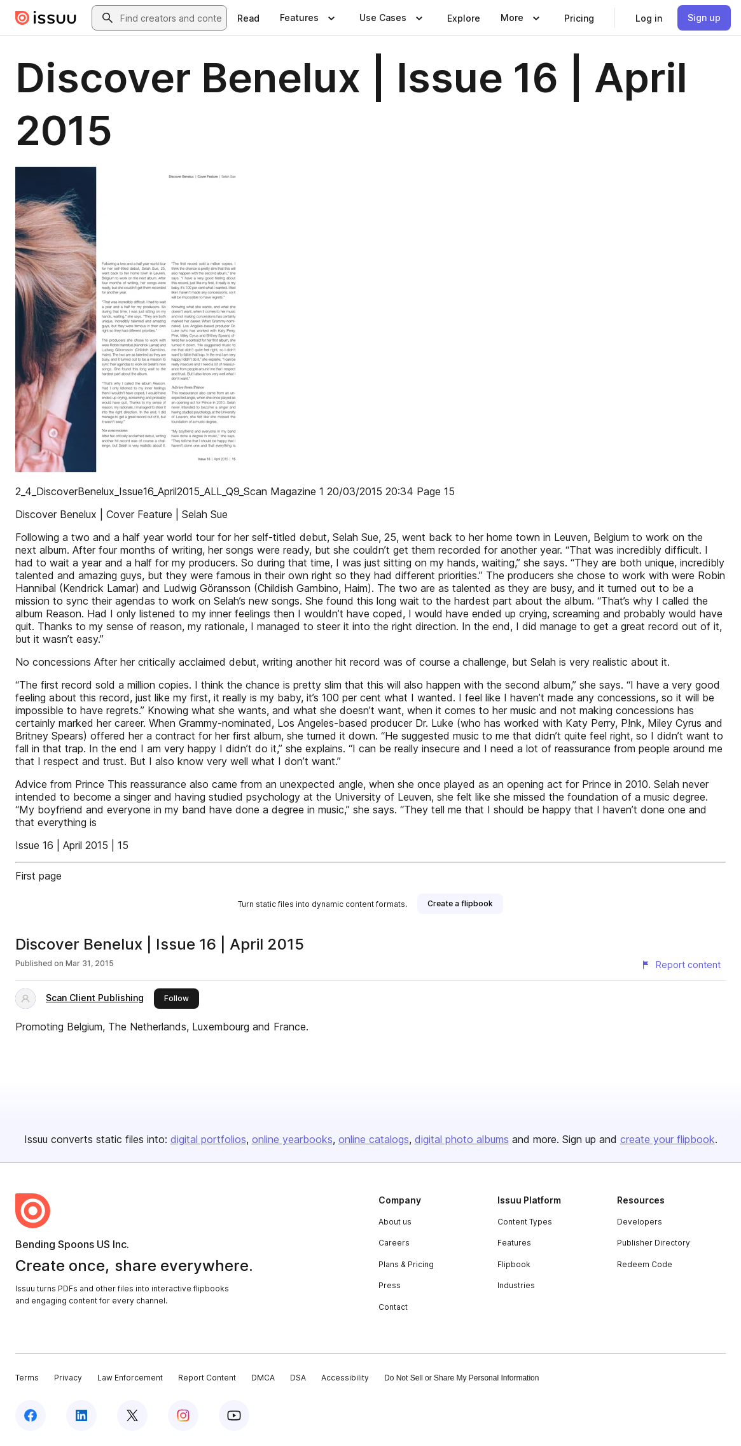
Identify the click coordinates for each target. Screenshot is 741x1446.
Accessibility (345, 1377)
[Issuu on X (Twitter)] (132, 1415)
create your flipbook (667, 1139)
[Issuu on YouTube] (234, 1415)
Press (389, 1285)
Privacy (68, 1377)
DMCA (263, 1377)
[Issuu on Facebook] (30, 1415)
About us (395, 1221)
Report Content (207, 1377)
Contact (393, 1307)
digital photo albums (462, 1139)
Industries (516, 1285)
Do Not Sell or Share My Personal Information (461, 1377)
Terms (27, 1377)
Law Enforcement (130, 1377)
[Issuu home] (45, 18)
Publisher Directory (653, 1242)
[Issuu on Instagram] (183, 1415)
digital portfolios (208, 1139)
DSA (298, 1377)
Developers (639, 1221)
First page (38, 875)
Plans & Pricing (406, 1264)
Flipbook (513, 1264)
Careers (394, 1242)
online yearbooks (292, 1139)
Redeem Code (644, 1264)
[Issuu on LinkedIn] (81, 1415)
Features (514, 1242)
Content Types (524, 1221)
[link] (248, 18)
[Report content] (680, 964)
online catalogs (373, 1139)
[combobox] (170, 18)
